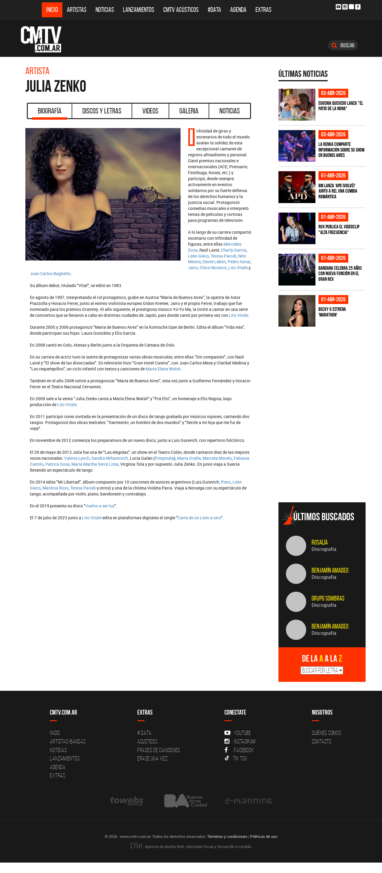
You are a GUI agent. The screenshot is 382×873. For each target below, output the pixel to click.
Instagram (240, 741)
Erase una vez (152, 758)
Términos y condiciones (227, 836)
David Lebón (214, 261)
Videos (150, 111)
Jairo (193, 267)
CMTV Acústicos (181, 9)
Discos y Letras (101, 111)
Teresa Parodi (223, 256)
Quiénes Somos (326, 732)
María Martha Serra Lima (94, 464)
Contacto (322, 741)
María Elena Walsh (163, 369)
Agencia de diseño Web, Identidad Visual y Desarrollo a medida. (191, 846)
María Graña (189, 458)
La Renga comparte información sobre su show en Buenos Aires (341, 149)
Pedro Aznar (239, 261)
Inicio (52, 9)
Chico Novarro (213, 267)
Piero (226, 482)
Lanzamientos (138, 9)
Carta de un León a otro (199, 517)
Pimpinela (164, 458)
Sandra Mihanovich (109, 458)
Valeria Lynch (77, 458)
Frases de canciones (158, 750)
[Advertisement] (323, 456)
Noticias (105, 9)
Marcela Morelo (217, 458)
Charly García (234, 250)
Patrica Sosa (57, 464)
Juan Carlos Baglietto (50, 273)
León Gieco (198, 256)
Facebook (239, 750)
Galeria (188, 111)
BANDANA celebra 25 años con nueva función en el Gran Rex (340, 273)
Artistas (77, 9)
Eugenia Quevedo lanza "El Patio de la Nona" (340, 105)
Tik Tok (235, 758)
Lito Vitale (238, 267)
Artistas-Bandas (67, 741)
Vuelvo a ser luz (100, 506)
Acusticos (147, 741)
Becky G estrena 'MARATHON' (332, 311)
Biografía (49, 113)
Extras (263, 9)
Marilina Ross (55, 488)
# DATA (144, 732)
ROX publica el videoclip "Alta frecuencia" (338, 229)
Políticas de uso (263, 836)
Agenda (238, 9)
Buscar (343, 45)
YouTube (237, 732)
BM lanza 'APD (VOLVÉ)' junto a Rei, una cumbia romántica (337, 191)
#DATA (214, 9)
